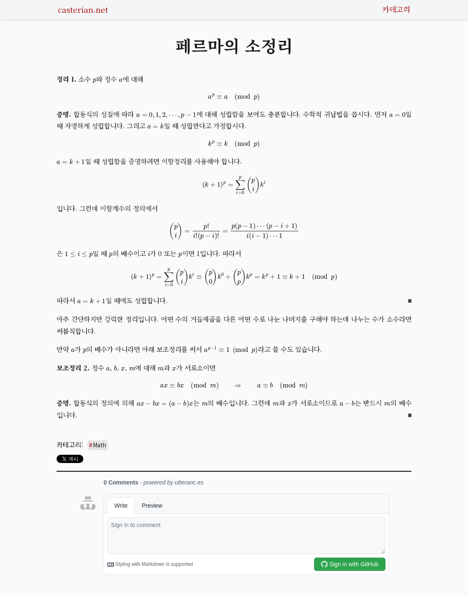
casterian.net (83, 9)
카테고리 (396, 9)
